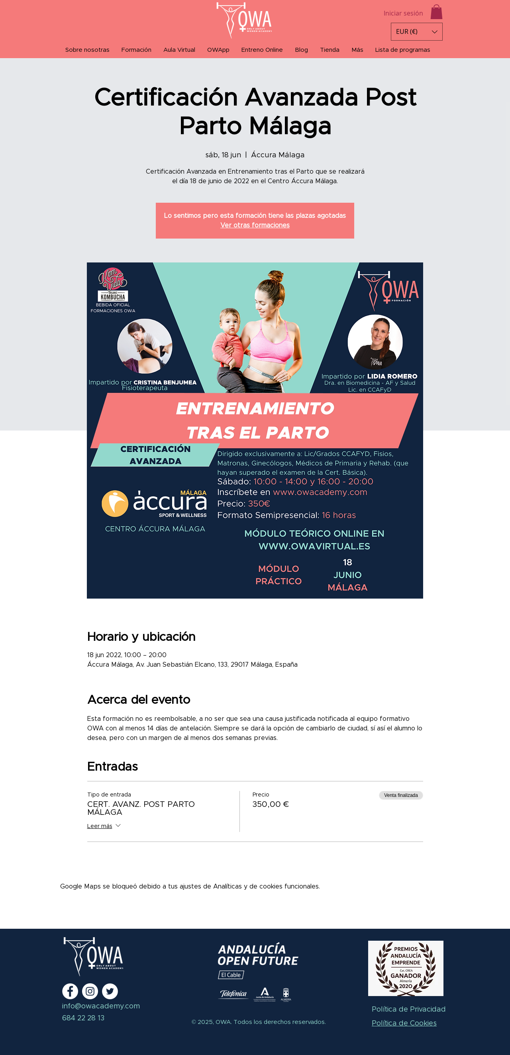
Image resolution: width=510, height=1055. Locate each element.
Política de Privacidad (409, 1009)
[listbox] (417, 32)
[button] (436, 11)
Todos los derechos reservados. (279, 1022)
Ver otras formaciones (255, 225)
